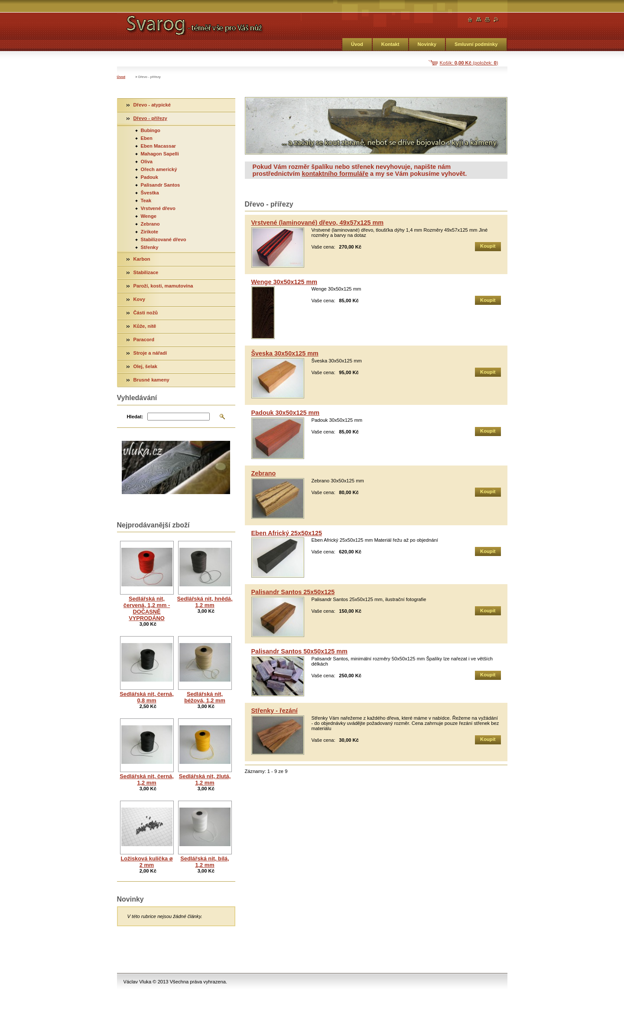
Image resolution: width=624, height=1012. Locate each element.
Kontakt (390, 44)
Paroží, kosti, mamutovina (163, 285)
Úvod (357, 44)
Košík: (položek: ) (469, 62)
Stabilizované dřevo (163, 239)
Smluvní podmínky (476, 44)
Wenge (148, 216)
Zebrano (263, 473)
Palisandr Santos (160, 185)
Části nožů (145, 312)
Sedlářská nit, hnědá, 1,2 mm (205, 601)
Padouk (149, 177)
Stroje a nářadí (150, 353)
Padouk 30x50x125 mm (285, 412)
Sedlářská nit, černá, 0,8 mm (146, 697)
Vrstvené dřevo (158, 208)
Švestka (150, 192)
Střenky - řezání (274, 710)
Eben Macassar (158, 146)
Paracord (144, 339)
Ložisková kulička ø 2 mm (146, 861)
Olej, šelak (145, 366)
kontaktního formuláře (335, 173)
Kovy (139, 299)
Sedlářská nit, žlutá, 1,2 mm (205, 779)
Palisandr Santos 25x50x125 (293, 591)
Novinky (427, 44)
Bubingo (150, 130)
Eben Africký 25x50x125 (286, 533)
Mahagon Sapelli (160, 153)
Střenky (150, 247)
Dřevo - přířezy (150, 118)
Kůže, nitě (144, 326)
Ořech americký (159, 169)
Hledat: (135, 416)
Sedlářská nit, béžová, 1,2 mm (204, 697)
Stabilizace (146, 272)
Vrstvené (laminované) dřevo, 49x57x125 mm (317, 222)
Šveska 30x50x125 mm (284, 353)
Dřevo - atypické (152, 104)
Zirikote (149, 231)
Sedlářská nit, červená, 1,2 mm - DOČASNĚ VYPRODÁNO (147, 608)
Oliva (147, 161)
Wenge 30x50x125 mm (284, 281)
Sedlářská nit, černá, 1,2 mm (146, 779)
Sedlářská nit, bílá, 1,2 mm (204, 861)
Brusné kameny (151, 379)
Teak (146, 200)
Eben (147, 138)
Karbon (141, 259)
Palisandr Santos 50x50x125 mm (299, 651)
